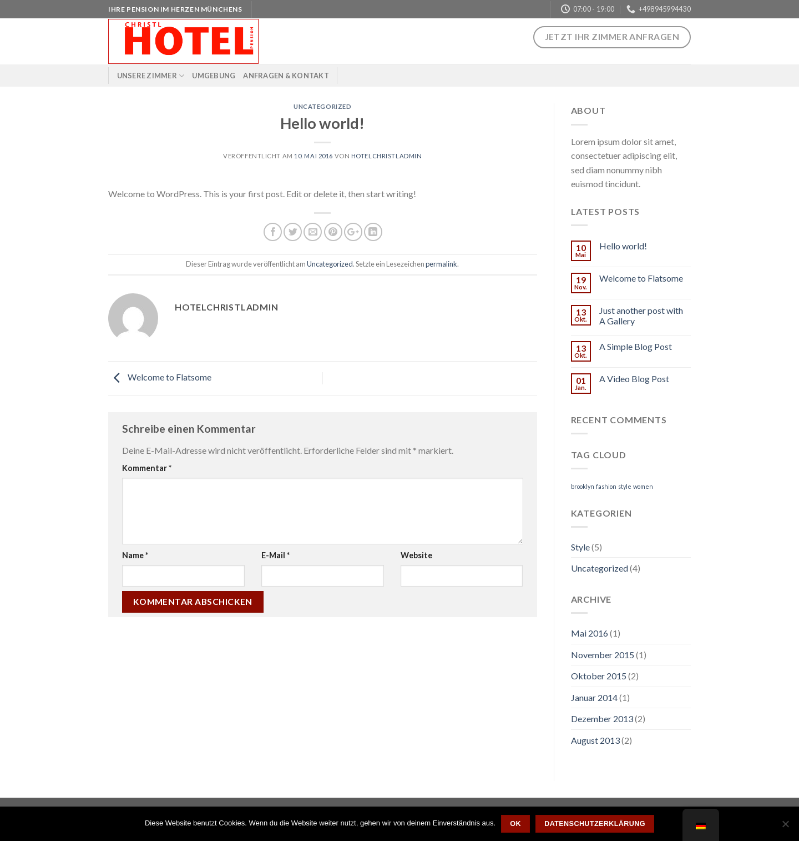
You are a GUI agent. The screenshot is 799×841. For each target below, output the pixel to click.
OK (515, 824)
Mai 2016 (589, 633)
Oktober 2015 (598, 675)
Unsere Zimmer (151, 76)
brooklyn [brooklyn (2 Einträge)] (582, 486)
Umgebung (213, 75)
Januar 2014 (594, 697)
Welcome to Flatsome (159, 377)
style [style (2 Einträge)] (624, 486)
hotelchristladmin (386, 155)
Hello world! (623, 246)
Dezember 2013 (602, 718)
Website (416, 555)
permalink (441, 263)
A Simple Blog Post (635, 346)
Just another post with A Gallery (641, 315)
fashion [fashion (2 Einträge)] (606, 486)
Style (580, 547)
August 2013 (595, 740)
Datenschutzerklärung (594, 824)
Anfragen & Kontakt (286, 75)
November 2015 (602, 654)
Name (135, 555)
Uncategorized (322, 106)
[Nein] (785, 827)
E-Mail (275, 555)
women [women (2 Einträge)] (643, 486)
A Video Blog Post (634, 378)
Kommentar (146, 468)
